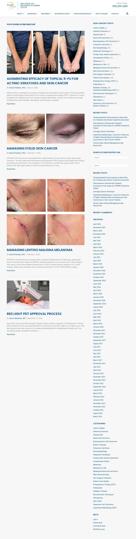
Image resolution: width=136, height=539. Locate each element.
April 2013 (97, 370)
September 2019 (99, 280)
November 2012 (99, 380)
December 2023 (99, 227)
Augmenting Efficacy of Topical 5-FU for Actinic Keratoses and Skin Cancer (42, 81)
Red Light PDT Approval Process (34, 314)
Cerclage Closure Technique (104, 131)
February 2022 (98, 251)
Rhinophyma (98, 97)
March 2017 (97, 360)
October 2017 (98, 337)
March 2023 (97, 231)
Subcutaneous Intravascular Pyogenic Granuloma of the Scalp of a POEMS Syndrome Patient (111, 125)
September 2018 (99, 304)
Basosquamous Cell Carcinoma (105, 41)
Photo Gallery (102, 14)
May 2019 (97, 287)
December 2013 (99, 363)
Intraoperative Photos (101, 58)
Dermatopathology (100, 48)
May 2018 (97, 317)
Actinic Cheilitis (99, 28)
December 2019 (99, 270)
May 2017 (97, 353)
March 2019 (97, 294)
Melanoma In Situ (99, 64)
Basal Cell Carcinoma (101, 38)
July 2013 (97, 367)
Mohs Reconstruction (101, 71)
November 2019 (99, 274)
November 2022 (99, 234)
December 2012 (99, 377)
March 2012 (97, 393)
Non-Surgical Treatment (102, 74)
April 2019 (97, 290)
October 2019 (98, 277)
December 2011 (99, 403)
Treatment (45, 14)
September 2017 (99, 340)
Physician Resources (82, 14)
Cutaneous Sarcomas (101, 44)
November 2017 (99, 334)
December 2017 (99, 330)
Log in (95, 519)
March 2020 (97, 264)
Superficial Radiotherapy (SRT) (105, 90)
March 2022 (97, 247)
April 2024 (97, 224)
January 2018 (98, 327)
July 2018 (97, 310)
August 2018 (98, 307)
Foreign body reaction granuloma (105, 54)
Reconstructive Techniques (103, 93)
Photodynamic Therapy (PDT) (104, 81)
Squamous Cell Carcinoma (103, 103)
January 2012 (98, 400)
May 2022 (97, 241)
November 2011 (99, 407)
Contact (115, 14)
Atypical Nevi (98, 34)
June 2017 (97, 350)
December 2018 (99, 300)
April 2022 (97, 244)
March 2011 (97, 416)
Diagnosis (32, 14)
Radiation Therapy (100, 88)
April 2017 (97, 357)
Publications (97, 84)
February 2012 (98, 397)
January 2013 (98, 373)
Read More (11, 104)
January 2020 (98, 267)
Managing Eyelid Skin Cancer (32, 148)
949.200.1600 (120, 6)
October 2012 (98, 383)
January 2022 (98, 254)
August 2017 (98, 343)
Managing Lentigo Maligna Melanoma (39, 250)
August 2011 (98, 413)
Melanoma (97, 61)
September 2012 (99, 387)
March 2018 (97, 324)
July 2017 (97, 347)
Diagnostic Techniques (101, 51)
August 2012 (98, 390)
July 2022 (97, 237)
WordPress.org (98, 529)
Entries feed (97, 523)
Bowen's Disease (99, 106)
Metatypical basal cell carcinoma (105, 68)
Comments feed (99, 526)
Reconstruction (62, 14)
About (19, 14)
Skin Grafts (97, 100)
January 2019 (98, 297)
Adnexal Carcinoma (100, 31)
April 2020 (97, 261)
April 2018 (97, 320)
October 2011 (98, 410)
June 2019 (97, 284)
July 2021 (97, 257)
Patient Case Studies (101, 78)
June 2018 (97, 314)
